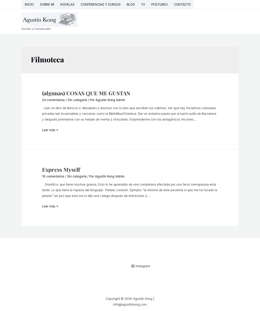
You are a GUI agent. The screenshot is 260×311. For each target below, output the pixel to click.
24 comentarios (53, 100)
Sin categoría (77, 100)
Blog (131, 4)
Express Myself (61, 169)
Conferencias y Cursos (101, 4)
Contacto (182, 4)
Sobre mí (47, 4)
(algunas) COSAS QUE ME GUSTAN (86, 93)
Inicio (29, 4)
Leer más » (50, 130)
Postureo (159, 4)
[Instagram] (140, 266)
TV (143, 4)
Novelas (67, 4)
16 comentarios (53, 176)
